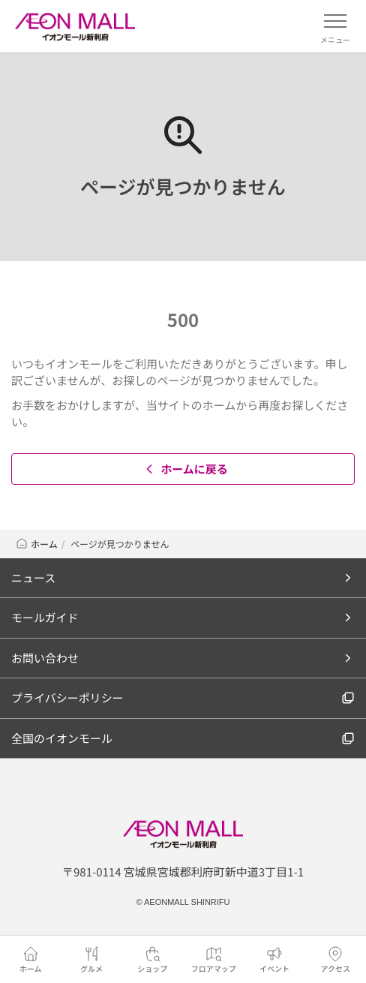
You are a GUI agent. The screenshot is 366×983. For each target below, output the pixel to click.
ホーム (36, 543)
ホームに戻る (185, 468)
